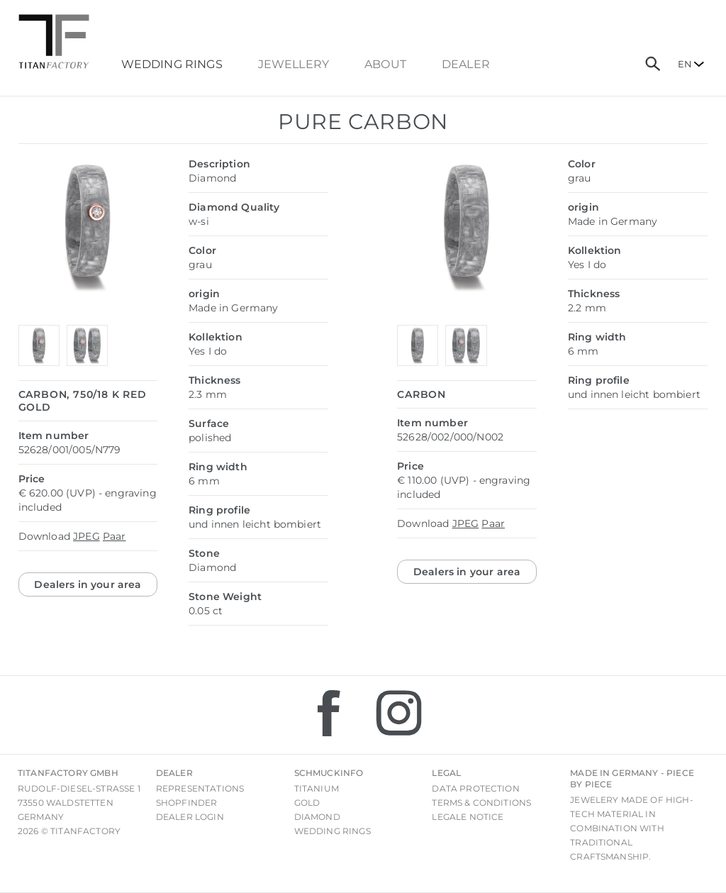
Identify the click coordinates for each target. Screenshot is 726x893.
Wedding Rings (172, 64)
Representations (200, 788)
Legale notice (467, 816)
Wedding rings (332, 831)
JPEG (86, 536)
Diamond (317, 816)
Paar (114, 536)
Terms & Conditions (481, 802)
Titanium (316, 788)
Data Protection (475, 788)
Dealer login (190, 816)
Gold (307, 802)
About (385, 64)
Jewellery (293, 64)
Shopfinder (187, 802)
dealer (466, 64)
